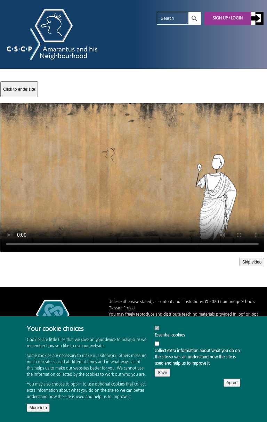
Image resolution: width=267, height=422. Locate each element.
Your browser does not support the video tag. (132, 177)
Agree (231, 382)
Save (162, 372)
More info (38, 407)
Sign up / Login (228, 18)
